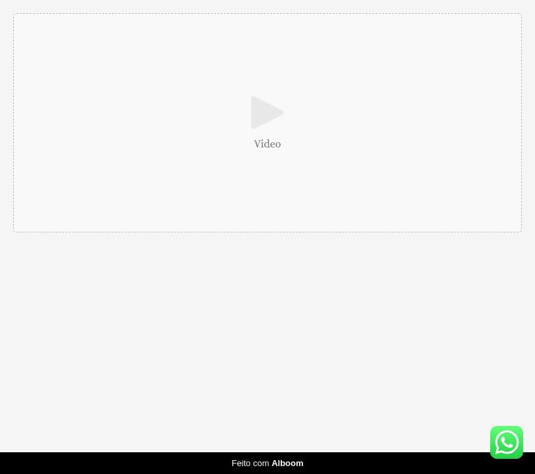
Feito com (267, 463)
